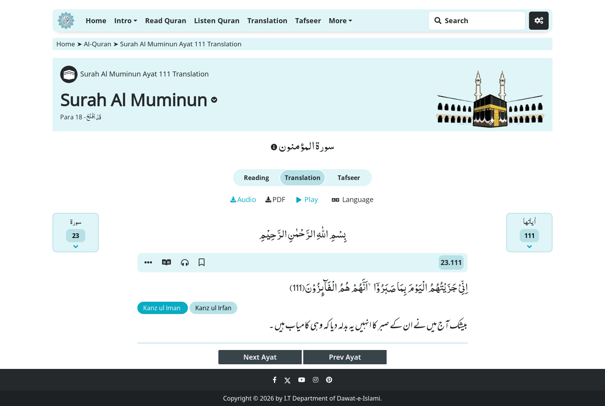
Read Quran (165, 20)
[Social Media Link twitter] (288, 379)
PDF (275, 199)
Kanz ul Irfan (213, 308)
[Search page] (475, 21)
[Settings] (539, 21)
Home (96, 20)
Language (352, 199)
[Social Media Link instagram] (316, 379)
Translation (267, 20)
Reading (256, 177)
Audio (243, 199)
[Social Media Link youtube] (302, 379)
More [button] (338, 20)
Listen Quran (217, 20)
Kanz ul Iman (162, 308)
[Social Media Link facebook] (275, 379)
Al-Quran (97, 43)
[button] (148, 263)
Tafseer (308, 20)
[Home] (66, 19)
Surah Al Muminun (138, 99)
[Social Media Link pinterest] (329, 379)
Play (307, 199)
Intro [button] (123, 20)
